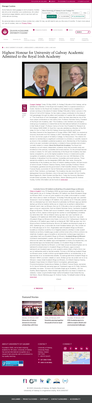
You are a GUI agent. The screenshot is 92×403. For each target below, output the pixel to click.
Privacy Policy (26, 23)
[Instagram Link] (65, 348)
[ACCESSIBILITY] (75, 399)
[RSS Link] (87, 348)
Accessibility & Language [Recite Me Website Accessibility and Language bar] (66, 1)
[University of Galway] (15, 31)
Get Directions (45, 360)
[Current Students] (56, 30)
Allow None (65, 16)
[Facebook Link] (70, 348)
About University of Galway (14, 47)
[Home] (2, 47)
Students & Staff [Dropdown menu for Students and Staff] (83, 1)
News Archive (39, 47)
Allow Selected (79, 16)
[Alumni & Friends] (74, 39)
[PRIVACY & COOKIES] (31, 399)
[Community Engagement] (85, 39)
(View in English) (35, 191)
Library (53, 1)
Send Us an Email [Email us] (46, 362)
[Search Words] (82, 32)
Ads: (84, 13)
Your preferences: (62, 13)
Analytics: (75, 13)
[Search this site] (88, 32)
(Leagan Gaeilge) (35, 104)
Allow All (52, 16)
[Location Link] (76, 363)
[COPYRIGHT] (45, 399)
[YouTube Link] (76, 348)
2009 (46, 47)
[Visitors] (69, 30)
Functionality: (46, 13)
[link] (24, 381)
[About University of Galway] (29, 39)
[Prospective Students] (40, 30)
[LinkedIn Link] (81, 348)
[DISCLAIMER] (17, 399)
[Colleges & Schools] (42, 39)
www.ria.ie (64, 180)
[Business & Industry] (63, 39)
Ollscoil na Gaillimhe (40, 1)
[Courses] (6, 39)
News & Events (29, 47)
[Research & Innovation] (53, 39)
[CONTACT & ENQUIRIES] (60, 399)
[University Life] (16, 39)
